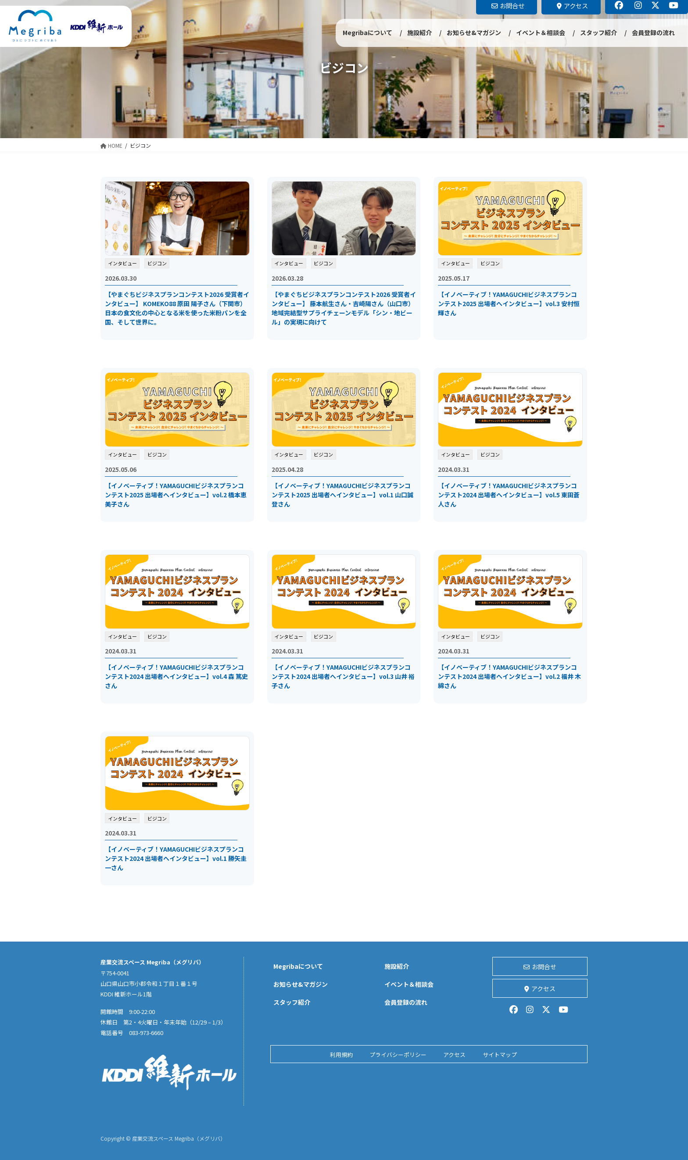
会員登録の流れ (405, 1002)
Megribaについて (298, 966)
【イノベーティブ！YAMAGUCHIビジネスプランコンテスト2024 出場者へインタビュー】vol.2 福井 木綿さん (509, 676)
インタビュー (122, 263)
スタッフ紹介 (291, 1002)
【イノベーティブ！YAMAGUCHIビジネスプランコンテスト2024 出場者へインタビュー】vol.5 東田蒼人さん (509, 494)
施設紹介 (396, 966)
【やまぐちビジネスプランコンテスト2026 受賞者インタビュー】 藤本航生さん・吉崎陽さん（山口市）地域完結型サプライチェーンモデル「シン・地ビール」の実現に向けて (344, 308)
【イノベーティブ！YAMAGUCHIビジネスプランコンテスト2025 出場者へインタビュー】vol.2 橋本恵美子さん (176, 494)
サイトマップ (500, 1054)
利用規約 (341, 1054)
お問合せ (539, 966)
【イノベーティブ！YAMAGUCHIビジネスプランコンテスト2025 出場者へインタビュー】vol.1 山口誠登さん (342, 494)
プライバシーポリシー (397, 1054)
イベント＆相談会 (409, 984)
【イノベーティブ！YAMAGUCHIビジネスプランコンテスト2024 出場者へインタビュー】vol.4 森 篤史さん (176, 676)
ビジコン (157, 263)
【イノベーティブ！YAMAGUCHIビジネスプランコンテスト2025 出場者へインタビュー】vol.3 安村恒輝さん (509, 303)
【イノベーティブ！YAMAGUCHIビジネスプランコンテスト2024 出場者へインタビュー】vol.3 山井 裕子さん (343, 676)
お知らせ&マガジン (300, 984)
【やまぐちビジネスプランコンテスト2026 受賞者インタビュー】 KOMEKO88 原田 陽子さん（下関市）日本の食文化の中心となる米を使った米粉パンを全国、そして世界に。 (177, 308)
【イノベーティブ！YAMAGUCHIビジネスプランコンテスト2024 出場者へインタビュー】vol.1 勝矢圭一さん (176, 858)
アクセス (539, 988)
